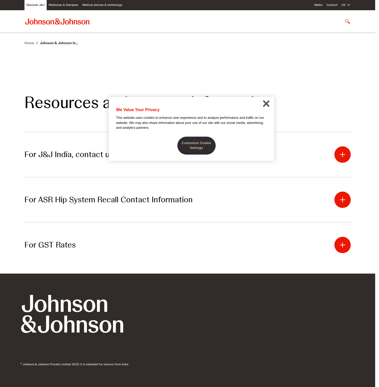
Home (29, 43)
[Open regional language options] (346, 5)
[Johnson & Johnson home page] (57, 21)
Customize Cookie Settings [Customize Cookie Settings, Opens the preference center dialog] (196, 145)
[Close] (266, 103)
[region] (191, 129)
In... (59, 43)
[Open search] (348, 21)
